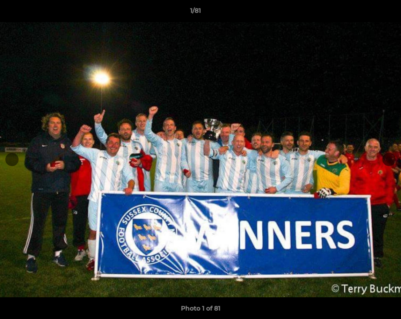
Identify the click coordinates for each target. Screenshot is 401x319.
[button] (363, 13)
